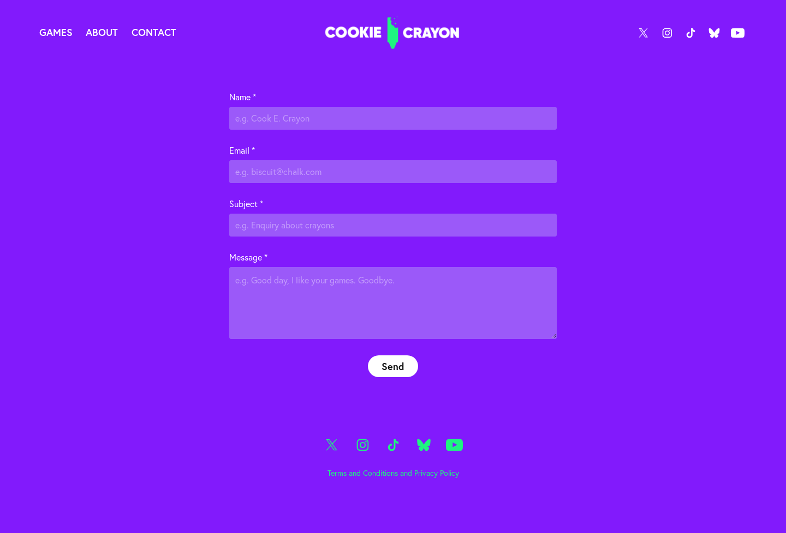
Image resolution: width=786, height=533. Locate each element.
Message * (248, 257)
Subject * (246, 203)
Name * (242, 97)
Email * (242, 150)
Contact (154, 32)
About (102, 32)
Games (56, 32)
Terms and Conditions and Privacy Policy (393, 473)
